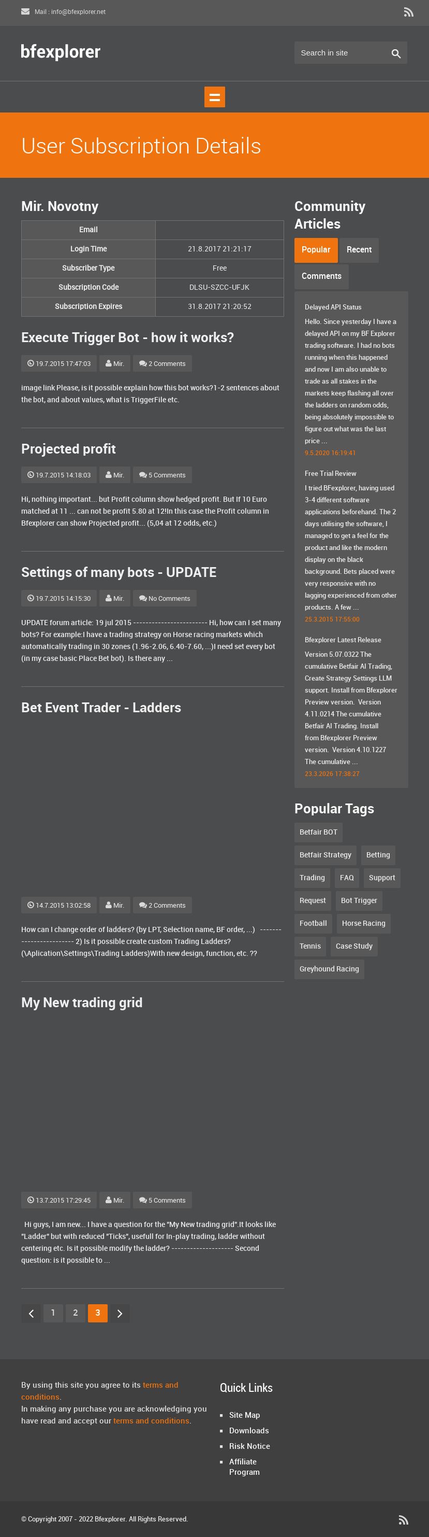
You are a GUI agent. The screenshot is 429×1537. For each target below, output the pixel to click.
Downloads (249, 1431)
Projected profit (68, 450)
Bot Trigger (359, 901)
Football (313, 923)
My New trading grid (82, 1003)
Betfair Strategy (325, 855)
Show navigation (214, 97)
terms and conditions (151, 1421)
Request (313, 901)
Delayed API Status (333, 307)
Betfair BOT (318, 832)
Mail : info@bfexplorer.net (63, 12)
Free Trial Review (331, 473)
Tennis (310, 946)
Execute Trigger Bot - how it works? (127, 338)
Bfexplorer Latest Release (343, 640)
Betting (378, 855)
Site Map (244, 1416)
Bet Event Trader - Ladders (101, 708)
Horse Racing (364, 923)
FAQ (347, 878)
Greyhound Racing (329, 969)
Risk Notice (249, 1447)
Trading (312, 878)
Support (382, 878)
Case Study (354, 946)
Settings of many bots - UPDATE (118, 573)
